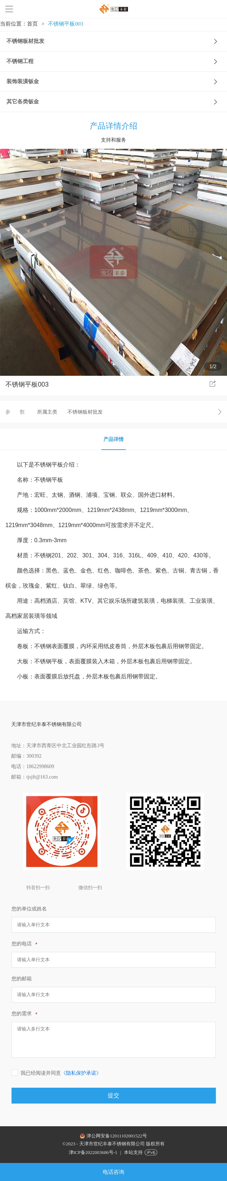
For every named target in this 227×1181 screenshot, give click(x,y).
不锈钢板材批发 (116, 41)
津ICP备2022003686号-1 (93, 1152)
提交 (113, 1095)
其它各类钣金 (116, 102)
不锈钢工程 (116, 61)
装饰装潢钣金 (116, 82)
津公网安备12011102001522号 (116, 1135)
